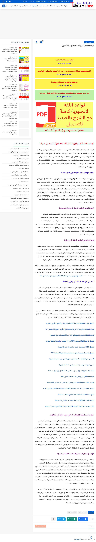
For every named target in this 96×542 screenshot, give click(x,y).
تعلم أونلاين (77, 539)
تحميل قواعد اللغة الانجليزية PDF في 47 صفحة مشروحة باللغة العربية (69, 341)
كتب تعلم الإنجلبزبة (25, 6)
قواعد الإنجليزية (36, 6)
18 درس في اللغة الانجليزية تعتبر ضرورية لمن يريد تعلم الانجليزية (71, 359)
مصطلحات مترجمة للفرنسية (19, 198)
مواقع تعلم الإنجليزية (22, 208)
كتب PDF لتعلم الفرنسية (20, 188)
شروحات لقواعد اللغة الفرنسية (18, 165)
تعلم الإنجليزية (89, 42)
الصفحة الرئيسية (64, 1)
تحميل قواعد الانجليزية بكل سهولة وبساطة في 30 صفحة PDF (72, 353)
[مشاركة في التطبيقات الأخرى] (53, 519)
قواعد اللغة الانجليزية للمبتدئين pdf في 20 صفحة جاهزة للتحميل (72, 335)
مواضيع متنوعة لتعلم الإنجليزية (19, 204)
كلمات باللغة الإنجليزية (21, 195)
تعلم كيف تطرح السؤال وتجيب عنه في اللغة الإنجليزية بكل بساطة (71, 371)
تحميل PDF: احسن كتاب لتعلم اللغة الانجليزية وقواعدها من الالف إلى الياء (68, 389)
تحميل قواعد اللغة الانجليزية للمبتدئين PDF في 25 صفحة (74, 400)
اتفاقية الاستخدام (52, 1)
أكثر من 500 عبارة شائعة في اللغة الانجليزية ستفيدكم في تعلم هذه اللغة (9, 116)
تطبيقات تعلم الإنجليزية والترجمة (18, 148)
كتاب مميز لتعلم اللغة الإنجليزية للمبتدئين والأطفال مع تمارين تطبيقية (69, 406)
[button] (83, 519)
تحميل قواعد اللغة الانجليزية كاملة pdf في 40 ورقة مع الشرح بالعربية (70, 323)
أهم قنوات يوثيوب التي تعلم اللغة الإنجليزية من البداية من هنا (61, 276)
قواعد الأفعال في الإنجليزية (20, 178)
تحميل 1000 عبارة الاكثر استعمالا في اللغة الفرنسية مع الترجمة (9, 88)
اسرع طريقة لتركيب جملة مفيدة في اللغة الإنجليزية (76, 365)
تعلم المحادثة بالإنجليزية (21, 155)
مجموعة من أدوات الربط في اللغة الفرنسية (9, 133)
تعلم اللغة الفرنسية (49, 6)
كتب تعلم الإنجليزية (22, 191)
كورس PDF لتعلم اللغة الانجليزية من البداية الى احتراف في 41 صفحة (70, 383)
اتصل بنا (25, 1)
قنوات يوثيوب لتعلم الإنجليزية (19, 175)
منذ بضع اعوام (13, 47)
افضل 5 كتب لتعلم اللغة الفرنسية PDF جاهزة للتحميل (9, 124)
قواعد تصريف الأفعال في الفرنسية (17, 185)
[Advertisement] (48, 24)
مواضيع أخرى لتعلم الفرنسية (19, 201)
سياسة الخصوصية (41, 1)
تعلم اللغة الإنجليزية (62, 6)
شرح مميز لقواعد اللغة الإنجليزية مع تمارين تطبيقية (76, 395)
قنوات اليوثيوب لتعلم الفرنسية (19, 171)
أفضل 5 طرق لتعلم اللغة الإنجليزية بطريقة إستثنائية (10, 106)
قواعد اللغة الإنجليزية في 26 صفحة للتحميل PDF (77, 377)
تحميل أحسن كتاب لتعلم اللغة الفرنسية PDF (10, 60)
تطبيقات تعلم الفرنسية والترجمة (18, 152)
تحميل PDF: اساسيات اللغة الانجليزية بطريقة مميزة (76, 347)
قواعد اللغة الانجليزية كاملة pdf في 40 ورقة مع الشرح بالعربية (10, 98)
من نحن (32, 1)
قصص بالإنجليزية (23, 168)
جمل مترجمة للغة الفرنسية (20, 162)
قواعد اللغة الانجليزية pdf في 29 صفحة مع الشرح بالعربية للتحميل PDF (69, 329)
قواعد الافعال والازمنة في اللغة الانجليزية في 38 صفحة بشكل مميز (9, 51)
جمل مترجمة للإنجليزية (21, 158)
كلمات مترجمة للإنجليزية (10, 6)
